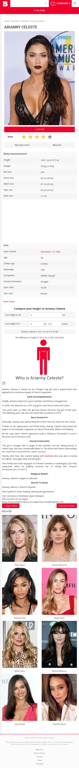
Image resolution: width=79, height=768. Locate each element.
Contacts (39, 763)
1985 (57, 251)
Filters (39, 10)
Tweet (6, 301)
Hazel (43, 287)
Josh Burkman (46, 455)
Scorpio (44, 263)
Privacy (39, 756)
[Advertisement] (39, 221)
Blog (39, 760)
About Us (39, 749)
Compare (60, 4)
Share (12, 301)
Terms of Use (39, 753)
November (46, 251)
